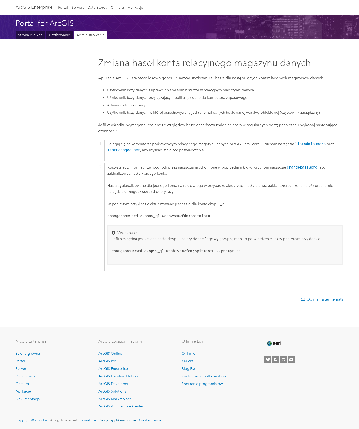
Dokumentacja (28, 399)
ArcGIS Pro (107, 361)
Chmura (117, 7)
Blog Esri (189, 368)
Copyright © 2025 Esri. (32, 420)
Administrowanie (90, 35)
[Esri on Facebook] (275, 359)
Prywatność (89, 420)
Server (21, 368)
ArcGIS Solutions (112, 391)
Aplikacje (135, 7)
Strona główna (30, 35)
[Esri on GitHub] (283, 359)
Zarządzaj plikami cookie (117, 420)
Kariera (188, 361)
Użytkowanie (59, 35)
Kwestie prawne (149, 420)
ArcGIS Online (110, 353)
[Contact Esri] (291, 359)
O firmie (188, 353)
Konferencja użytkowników (204, 376)
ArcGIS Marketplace (115, 399)
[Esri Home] (274, 343)
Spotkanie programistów (202, 384)
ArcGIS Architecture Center (121, 406)
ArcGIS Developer (113, 384)
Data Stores (97, 7)
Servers (78, 7)
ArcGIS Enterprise (34, 7)
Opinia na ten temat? (325, 299)
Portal (63, 7)
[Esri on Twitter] (267, 359)
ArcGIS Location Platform (119, 376)
